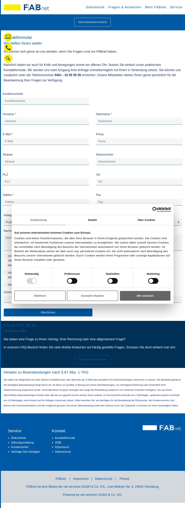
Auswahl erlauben (92, 295)
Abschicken (48, 312)
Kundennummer (13, 93)
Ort (98, 174)
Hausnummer (104, 154)
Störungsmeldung (22, 442)
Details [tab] (92, 219)
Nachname (104, 114)
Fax (98, 194)
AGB (58, 442)
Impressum (62, 447)
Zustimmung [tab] (38, 219)
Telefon (8, 194)
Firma (100, 134)
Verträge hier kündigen (25, 451)
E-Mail (8, 134)
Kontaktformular (65, 437)
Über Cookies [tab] (146, 219)
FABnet (61, 479)
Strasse (7, 154)
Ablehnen (40, 295)
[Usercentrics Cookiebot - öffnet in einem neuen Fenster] (155, 209)
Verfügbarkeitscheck (92, 22)
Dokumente (18, 437)
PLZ (5, 174)
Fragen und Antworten (92, 359)
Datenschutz (63, 451)
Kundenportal (19, 447)
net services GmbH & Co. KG (101, 495)
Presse (124, 479)
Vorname (9, 114)
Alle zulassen (145, 295)
